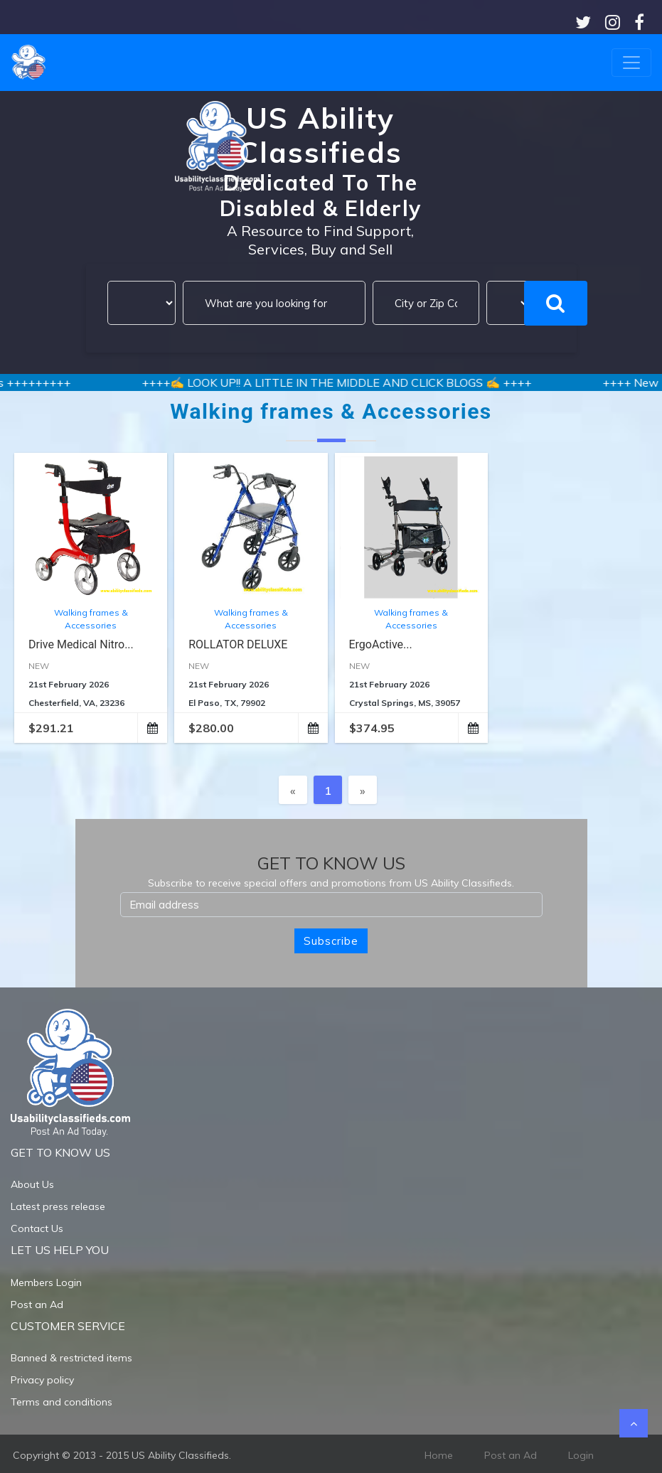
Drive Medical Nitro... (81, 644)
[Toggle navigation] (631, 62)
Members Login (46, 1282)
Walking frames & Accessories (91, 619)
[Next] (362, 790)
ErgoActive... (380, 644)
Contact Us (37, 1228)
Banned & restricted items (71, 1357)
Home (439, 1455)
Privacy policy (42, 1379)
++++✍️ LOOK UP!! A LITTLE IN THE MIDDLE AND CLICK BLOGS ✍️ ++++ (350, 382)
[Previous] (293, 790)
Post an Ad (37, 1304)
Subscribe (331, 941)
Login (581, 1455)
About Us (32, 1184)
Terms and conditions (61, 1402)
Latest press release (58, 1206)
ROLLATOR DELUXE (237, 644)
